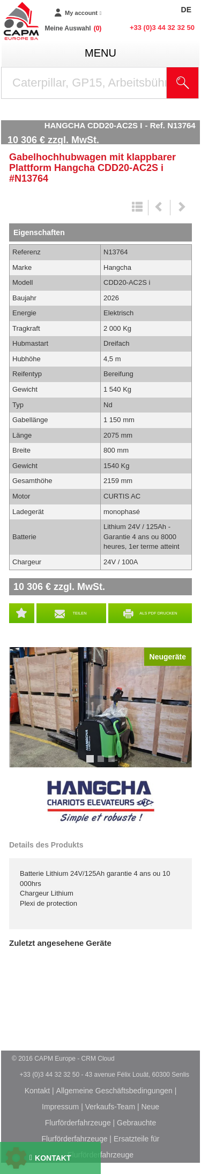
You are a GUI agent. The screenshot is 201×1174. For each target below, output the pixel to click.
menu (100, 53)
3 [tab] (113, 763)
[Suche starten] (183, 83)
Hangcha (100, 802)
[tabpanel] (100, 707)
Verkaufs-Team (110, 1106)
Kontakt (37, 1090)
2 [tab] (102, 763)
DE (186, 9)
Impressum (60, 1106)
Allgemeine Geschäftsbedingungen (114, 1090)
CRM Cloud (98, 1058)
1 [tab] (92, 763)
